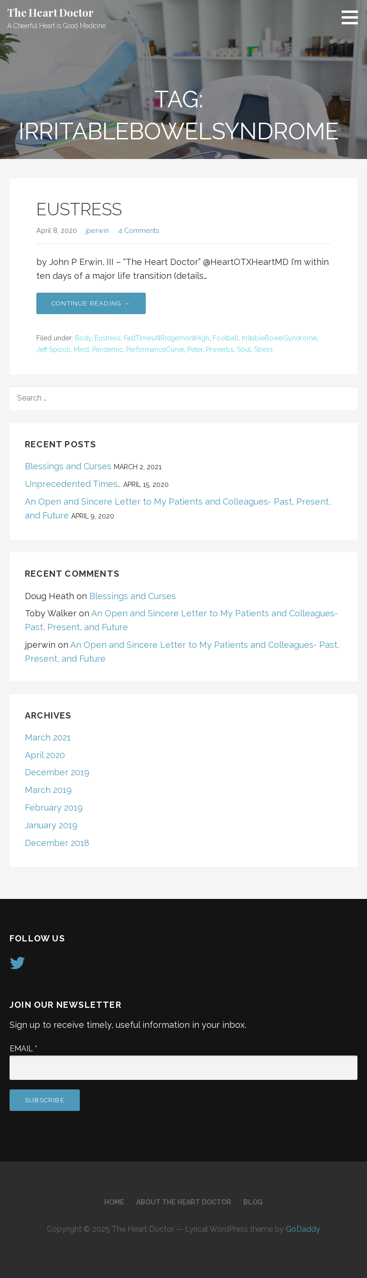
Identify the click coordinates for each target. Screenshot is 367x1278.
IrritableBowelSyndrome (279, 338)
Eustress (107, 338)
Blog (253, 1202)
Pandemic (107, 349)
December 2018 (57, 843)
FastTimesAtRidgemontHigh (166, 338)
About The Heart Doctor (183, 1202)
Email (23, 1048)
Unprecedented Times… (73, 484)
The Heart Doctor (50, 12)
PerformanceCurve (155, 349)
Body (83, 338)
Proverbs (220, 349)
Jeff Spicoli (53, 349)
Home (114, 1202)
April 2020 (45, 755)
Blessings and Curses (68, 466)
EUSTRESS (79, 209)
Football (225, 338)
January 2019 (51, 825)
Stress (263, 349)
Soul (244, 349)
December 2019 (57, 772)
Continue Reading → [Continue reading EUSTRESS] (91, 303)
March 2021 (48, 737)
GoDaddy (303, 1229)
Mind (81, 349)
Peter (195, 349)
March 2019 (48, 790)
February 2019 (54, 808)
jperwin (97, 230)
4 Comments (139, 230)
